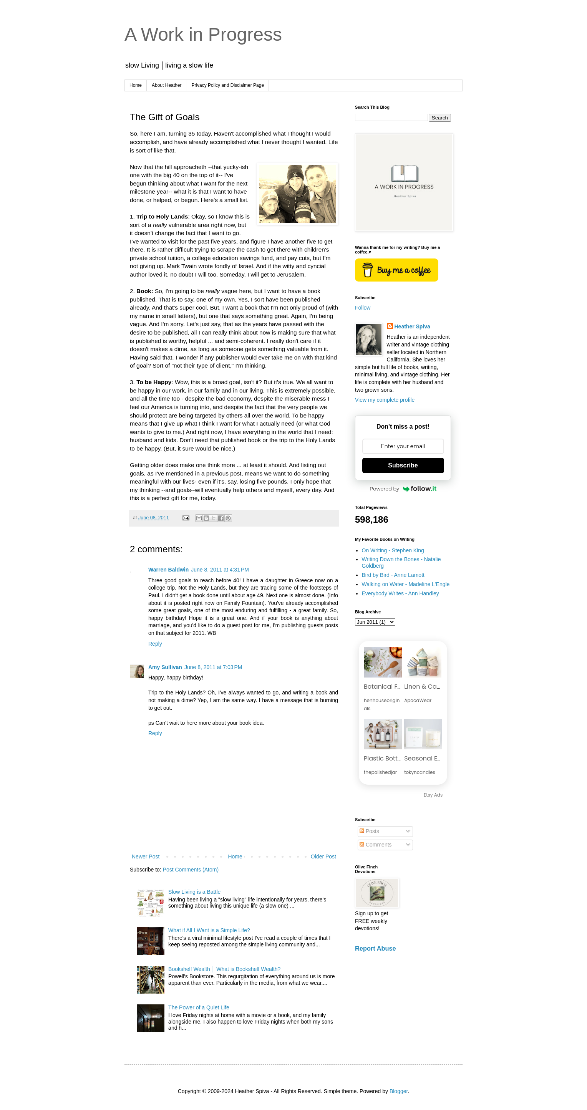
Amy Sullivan (165, 667)
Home (135, 85)
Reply (155, 644)
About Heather (166, 85)
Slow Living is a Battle (194, 892)
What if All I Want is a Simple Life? (209, 930)
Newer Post (145, 856)
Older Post (323, 856)
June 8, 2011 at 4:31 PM (220, 570)
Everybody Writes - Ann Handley (400, 593)
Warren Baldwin (168, 570)
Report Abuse (375, 948)
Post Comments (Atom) (191, 869)
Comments (376, 845)
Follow (362, 308)
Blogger (399, 1091)
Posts (369, 831)
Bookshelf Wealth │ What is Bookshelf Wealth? (224, 969)
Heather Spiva (412, 326)
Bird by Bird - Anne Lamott (393, 575)
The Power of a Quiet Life (198, 1007)
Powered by (403, 488)
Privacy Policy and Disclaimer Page (227, 85)
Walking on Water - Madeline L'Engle (406, 584)
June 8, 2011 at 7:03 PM (213, 667)
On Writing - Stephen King (393, 550)
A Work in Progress (203, 34)
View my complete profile (385, 400)
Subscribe (403, 465)
